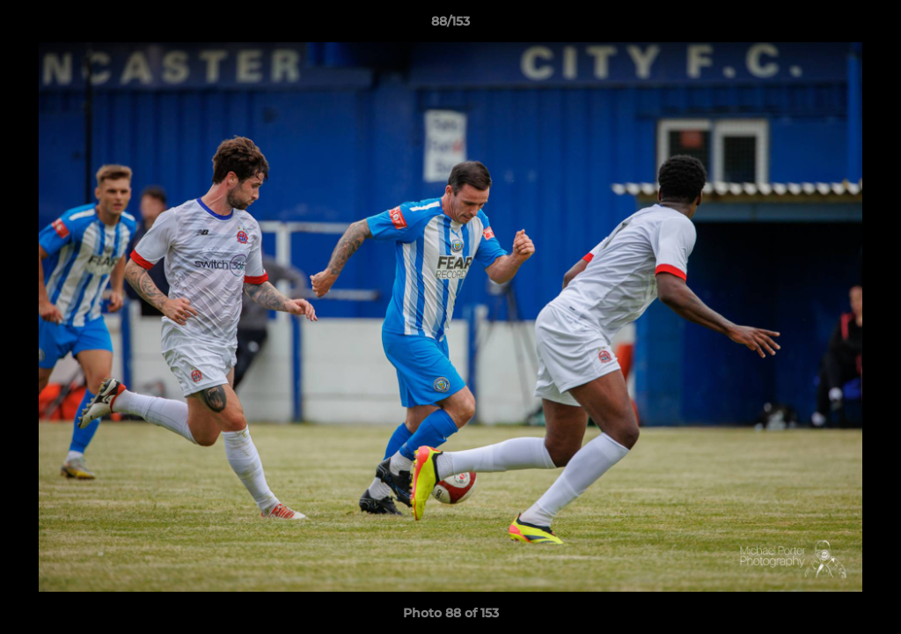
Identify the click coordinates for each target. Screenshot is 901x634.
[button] (869, 25)
